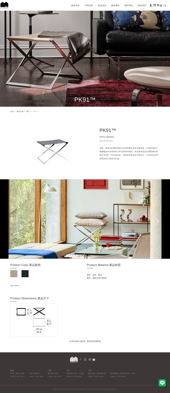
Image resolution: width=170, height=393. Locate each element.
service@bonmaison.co (108, 389)
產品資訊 (102, 5)
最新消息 (75, 5)
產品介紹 (20, 111)
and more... (15, 286)
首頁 (12, 111)
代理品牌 (89, 5)
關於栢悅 (129, 5)
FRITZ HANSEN (107, 137)
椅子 (28, 111)
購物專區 (115, 5)
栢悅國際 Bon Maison (4, 5)
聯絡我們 (142, 5)
